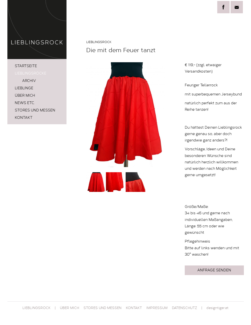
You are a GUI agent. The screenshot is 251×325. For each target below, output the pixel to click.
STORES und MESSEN (35, 110)
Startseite (26, 66)
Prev (93, 115)
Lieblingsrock (36, 308)
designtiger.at (217, 308)
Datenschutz (184, 308)
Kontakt (24, 118)
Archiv (29, 81)
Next (159, 115)
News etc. (24, 103)
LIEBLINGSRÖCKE (30, 74)
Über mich (25, 96)
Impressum (156, 308)
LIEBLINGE (24, 88)
